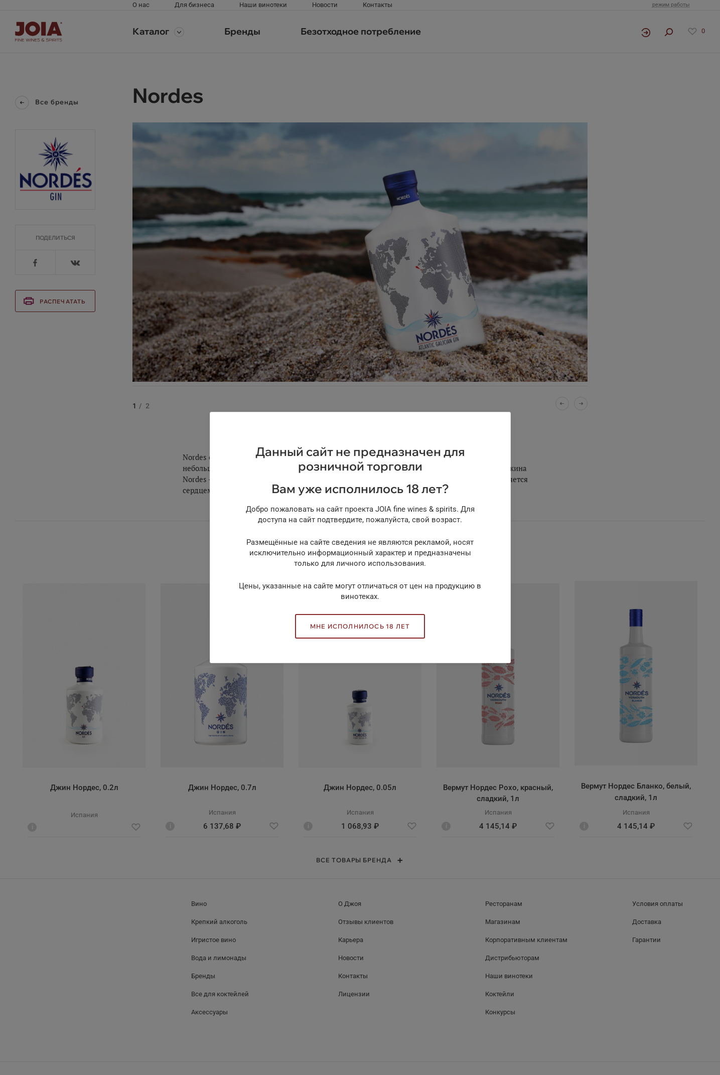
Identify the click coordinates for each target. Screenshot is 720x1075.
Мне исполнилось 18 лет (360, 626)
